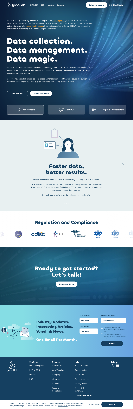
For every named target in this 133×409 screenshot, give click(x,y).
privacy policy (113, 329)
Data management (37, 365)
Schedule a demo (96, 5)
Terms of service (82, 379)
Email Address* (108, 315)
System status (81, 370)
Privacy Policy (63, 406)
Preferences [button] (94, 404)
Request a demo (66, 284)
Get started (17, 93)
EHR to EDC (34, 5)
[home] (16, 4)
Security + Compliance (57, 389)
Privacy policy (81, 383)
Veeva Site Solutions (34, 26)
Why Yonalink (58, 370)
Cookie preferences (83, 395)
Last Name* (85, 326)
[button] (62, 5)
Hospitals (50, 5)
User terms (79, 374)
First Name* (85, 315)
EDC (42, 5)
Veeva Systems (58, 20)
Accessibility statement (80, 389)
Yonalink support (82, 365)
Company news (58, 374)
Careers (55, 383)
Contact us (57, 365)
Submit (112, 343)
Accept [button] (112, 404)
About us (56, 379)
